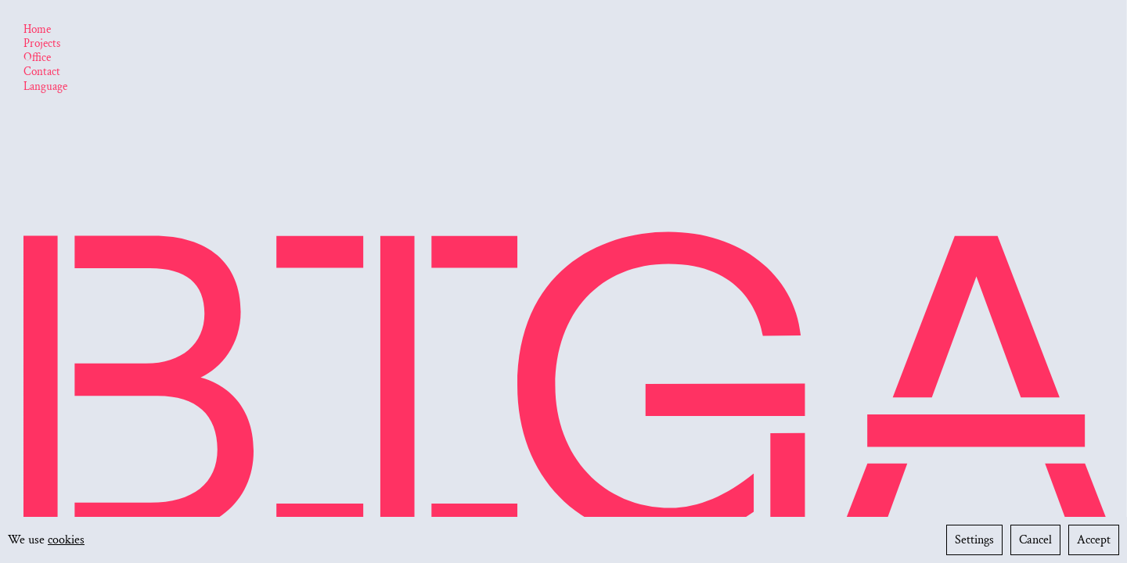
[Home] (37, 30)
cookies (66, 540)
